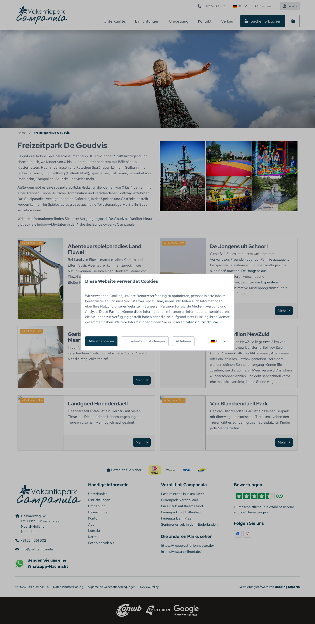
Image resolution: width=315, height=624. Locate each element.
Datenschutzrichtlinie (201, 322)
